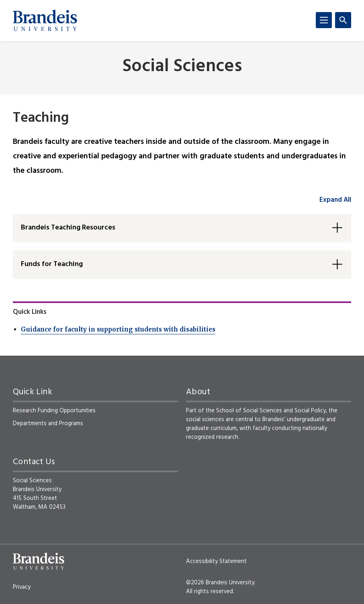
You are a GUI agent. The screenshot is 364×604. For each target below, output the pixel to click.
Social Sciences (182, 67)
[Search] (343, 20)
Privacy (22, 587)
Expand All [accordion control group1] (335, 200)
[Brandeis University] (45, 20)
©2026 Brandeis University (220, 583)
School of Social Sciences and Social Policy (271, 411)
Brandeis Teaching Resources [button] (68, 227)
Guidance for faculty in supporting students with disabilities (118, 329)
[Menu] (324, 20)
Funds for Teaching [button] (52, 264)
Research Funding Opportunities (54, 411)
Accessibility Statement (216, 561)
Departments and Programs (48, 423)
